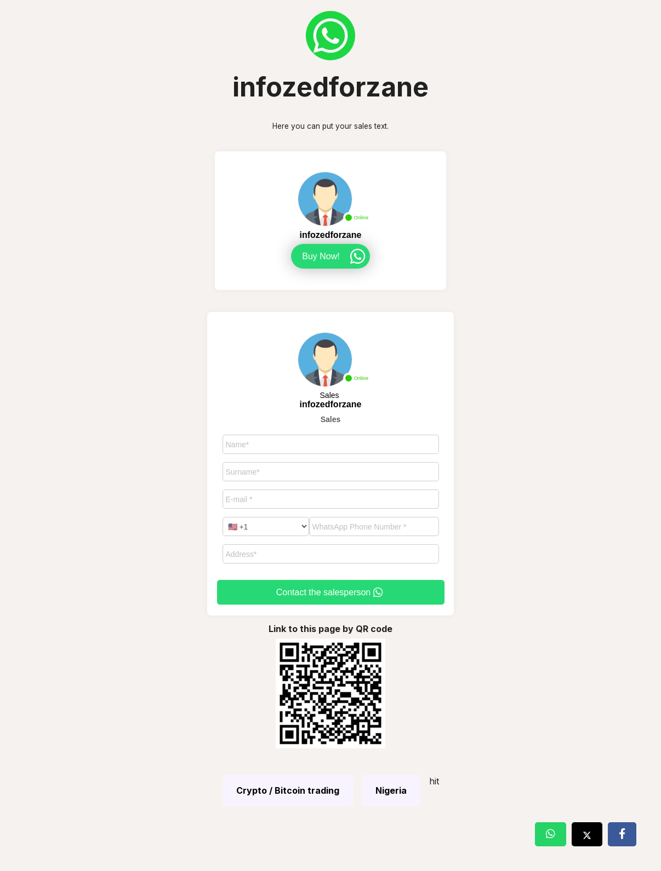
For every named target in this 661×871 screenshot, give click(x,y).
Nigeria (391, 790)
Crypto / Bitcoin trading (287, 790)
